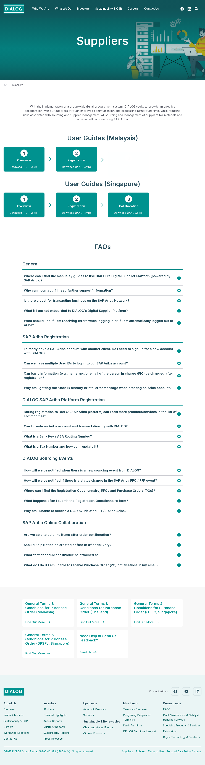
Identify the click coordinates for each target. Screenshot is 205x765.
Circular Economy (94, 733)
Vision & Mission (13, 715)
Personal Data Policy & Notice (184, 751)
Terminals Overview (135, 709)
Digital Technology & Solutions (181, 737)
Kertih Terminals (133, 725)
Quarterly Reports (54, 727)
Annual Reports (52, 721)
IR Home (48, 709)
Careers (8, 727)
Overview (9, 709)
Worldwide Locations (16, 732)
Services (88, 715)
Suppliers (127, 751)
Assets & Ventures (94, 709)
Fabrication (170, 731)
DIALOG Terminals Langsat (139, 731)
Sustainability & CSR (16, 721)
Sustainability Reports (56, 732)
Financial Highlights (55, 715)
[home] (14, 9)
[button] (40, 9)
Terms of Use (156, 751)
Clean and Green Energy (98, 727)
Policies (140, 751)
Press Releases (53, 738)
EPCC (166, 709)
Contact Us (151, 8)
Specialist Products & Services (182, 725)
